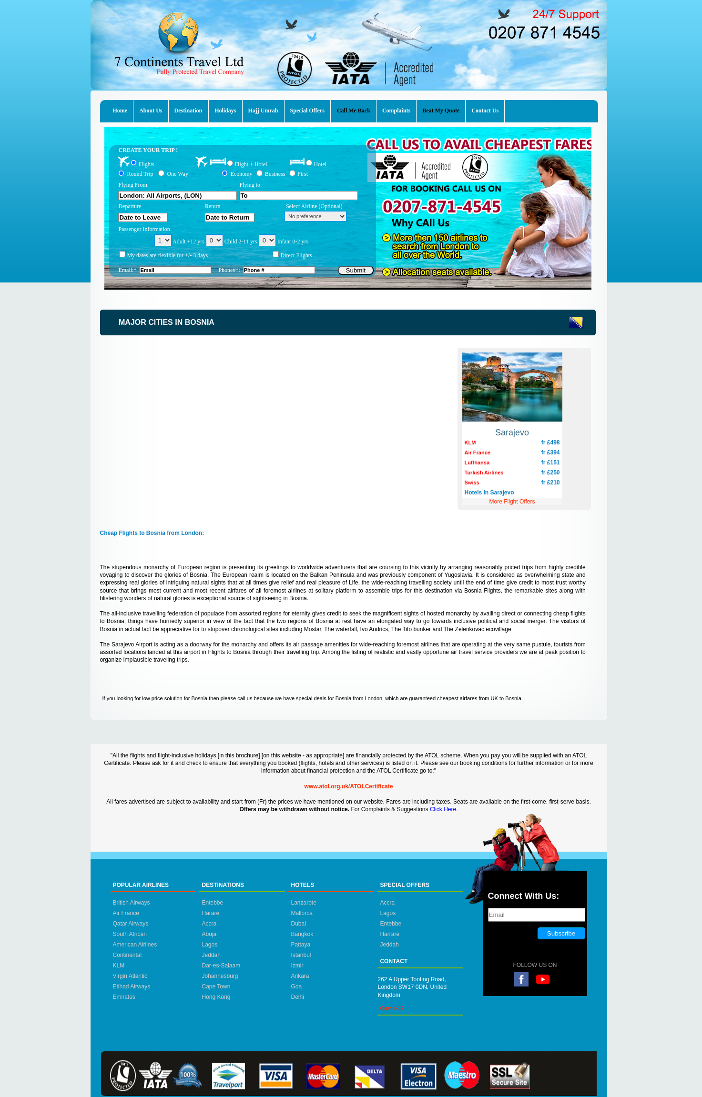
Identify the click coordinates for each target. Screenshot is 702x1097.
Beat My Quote (440, 110)
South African (130, 934)
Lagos (209, 944)
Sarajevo (512, 432)
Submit (356, 270)
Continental (127, 955)
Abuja (209, 934)
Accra (209, 923)
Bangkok (302, 934)
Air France (126, 913)
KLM (119, 965)
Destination (188, 110)
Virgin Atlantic (130, 976)
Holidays (225, 110)
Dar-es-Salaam (221, 965)
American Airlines (135, 944)
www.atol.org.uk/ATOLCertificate (349, 786)
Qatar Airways (131, 923)
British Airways (131, 902)
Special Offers (307, 110)
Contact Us (485, 110)
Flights (146, 164)
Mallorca (301, 913)
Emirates (124, 997)
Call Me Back (353, 110)
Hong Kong (216, 997)
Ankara (300, 976)
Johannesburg (220, 976)
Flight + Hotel (250, 164)
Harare (210, 913)
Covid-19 (392, 1008)
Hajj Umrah (263, 110)
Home (120, 110)
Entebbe (212, 902)
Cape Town (216, 986)
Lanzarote (303, 902)
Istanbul (301, 955)
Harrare (389, 934)
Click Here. (444, 809)
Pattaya (300, 944)
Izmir (297, 965)
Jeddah (211, 955)
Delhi (297, 997)
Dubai (298, 923)
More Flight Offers (512, 501)
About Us (150, 110)
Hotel (320, 164)
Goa (296, 986)
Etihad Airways (132, 986)
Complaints (396, 110)
